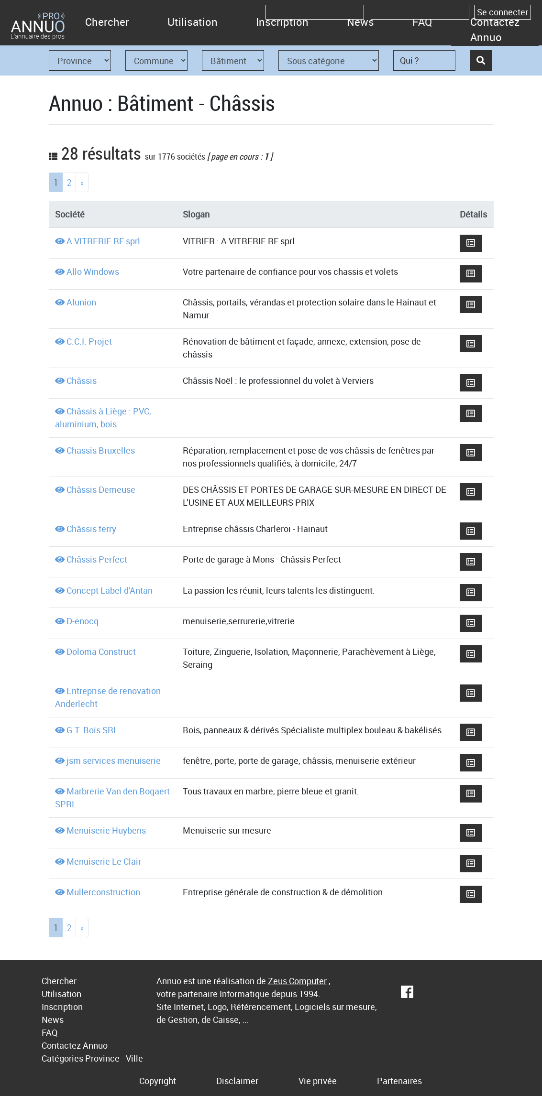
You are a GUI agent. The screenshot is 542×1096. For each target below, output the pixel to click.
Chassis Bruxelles (100, 450)
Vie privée (318, 1080)
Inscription (282, 22)
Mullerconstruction (103, 892)
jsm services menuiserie (113, 760)
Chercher (107, 22)
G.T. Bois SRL (92, 730)
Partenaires (399, 1080)
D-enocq (82, 621)
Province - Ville (114, 1058)
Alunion (81, 302)
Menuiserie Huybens (106, 830)
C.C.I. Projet (89, 341)
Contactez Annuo (495, 29)
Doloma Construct (101, 651)
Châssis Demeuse (100, 489)
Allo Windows (92, 271)
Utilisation (192, 22)
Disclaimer (237, 1080)
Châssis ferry (91, 528)
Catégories (62, 1058)
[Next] (82, 182)
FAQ (422, 22)
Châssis (81, 380)
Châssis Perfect (96, 559)
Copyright (157, 1080)
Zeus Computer (297, 981)
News (360, 22)
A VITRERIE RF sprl (103, 241)
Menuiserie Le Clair (103, 861)
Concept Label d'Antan (109, 590)
